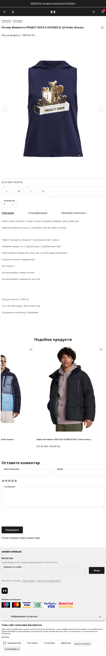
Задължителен (14, 643)
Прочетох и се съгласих (31, 580)
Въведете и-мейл (12, 566)
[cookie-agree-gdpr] (12, 649)
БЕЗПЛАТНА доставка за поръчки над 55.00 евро (53, 3)
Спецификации (37, 212)
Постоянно (32, 643)
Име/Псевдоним (11, 468)
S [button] (6, 190)
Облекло (6, 20)
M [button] (19, 190)
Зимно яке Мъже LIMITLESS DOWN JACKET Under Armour (63, 438)
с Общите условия (28, 580)
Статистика (49, 643)
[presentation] (25, 516)
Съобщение (9, 485)
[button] (102, 31)
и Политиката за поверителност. (48, 580)
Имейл (60, 468)
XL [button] (43, 190)
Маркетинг (66, 643)
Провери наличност (74, 212)
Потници (17, 20)
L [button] (31, 190)
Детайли (5, 637)
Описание (8, 212)
